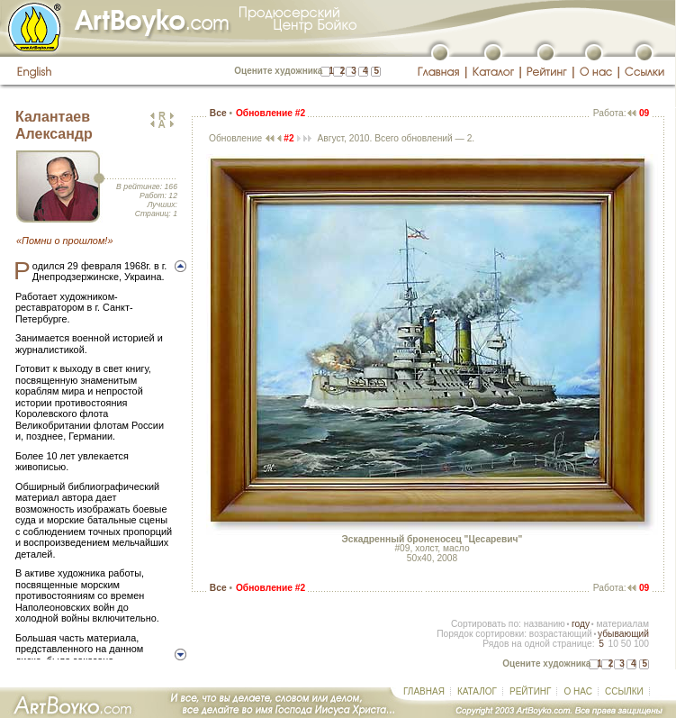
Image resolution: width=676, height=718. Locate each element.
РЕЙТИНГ (530, 691)
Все (218, 113)
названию (544, 624)
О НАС (577, 691)
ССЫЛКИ (624, 691)
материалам (622, 624)
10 (612, 644)
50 (626, 644)
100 (641, 644)
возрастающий (560, 634)
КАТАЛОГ (477, 691)
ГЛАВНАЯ (424, 691)
